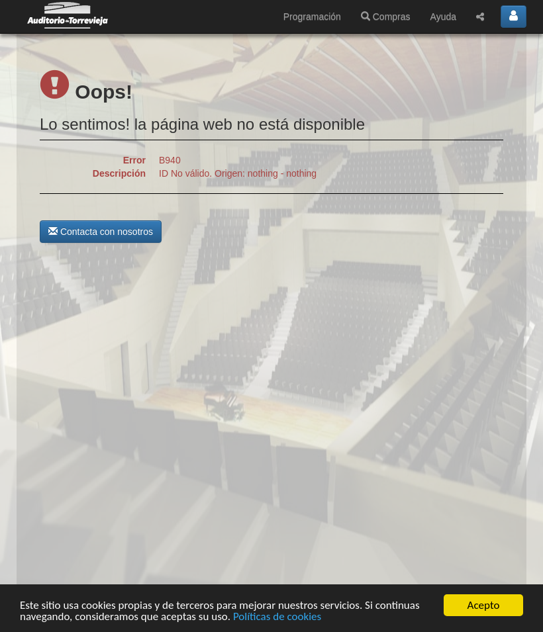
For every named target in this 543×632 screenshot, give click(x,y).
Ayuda (443, 16)
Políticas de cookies (277, 617)
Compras (386, 16)
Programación (312, 16)
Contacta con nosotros (100, 231)
